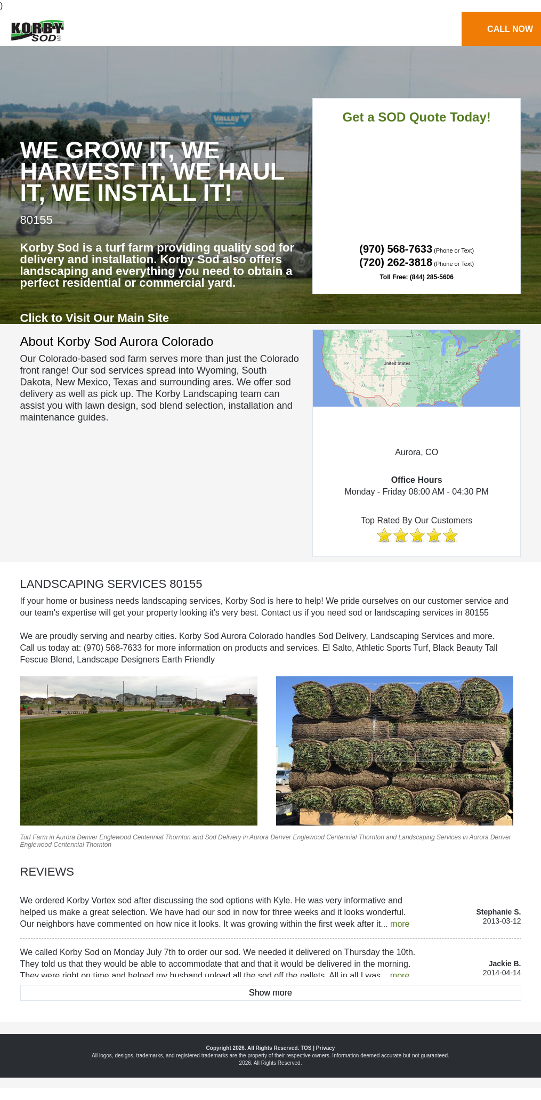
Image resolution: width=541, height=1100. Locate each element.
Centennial (148, 837)
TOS (306, 1048)
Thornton (178, 837)
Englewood (115, 837)
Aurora (65, 837)
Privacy (325, 1048)
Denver (87, 837)
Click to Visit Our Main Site (94, 318)
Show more (270, 992)
